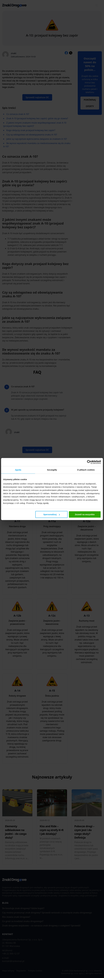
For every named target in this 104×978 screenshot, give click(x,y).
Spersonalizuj (51, 514)
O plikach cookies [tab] (86, 470)
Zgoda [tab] (18, 470)
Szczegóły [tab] (52, 470)
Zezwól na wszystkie (85, 514)
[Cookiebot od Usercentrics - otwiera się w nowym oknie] (89, 462)
